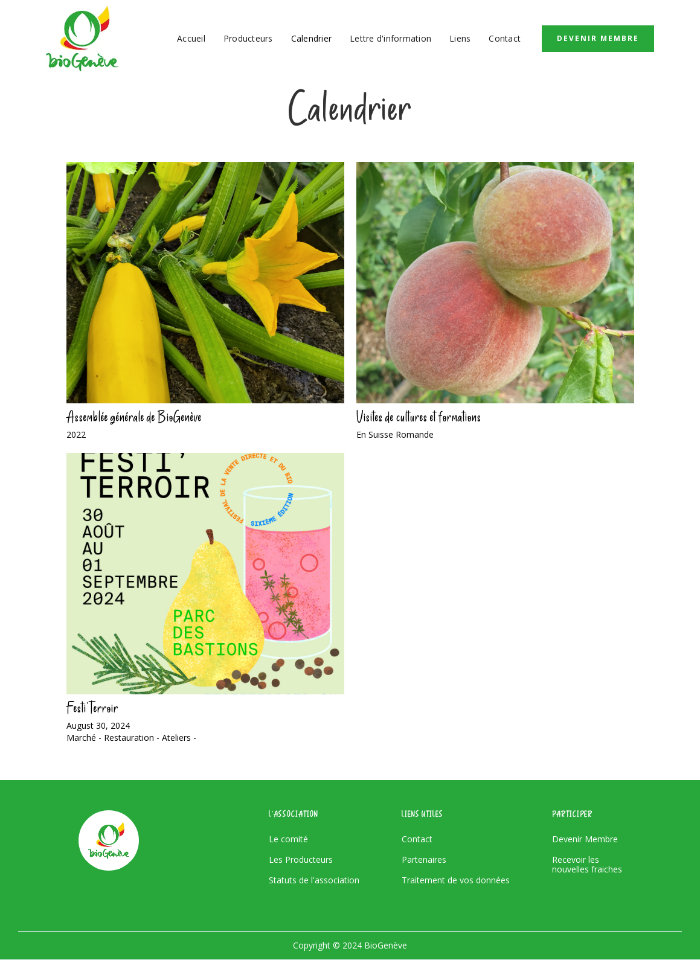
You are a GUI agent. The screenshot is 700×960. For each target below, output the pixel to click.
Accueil (191, 38)
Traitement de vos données (456, 880)
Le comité (288, 839)
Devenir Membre (598, 38)
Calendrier (311, 38)
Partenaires (424, 860)
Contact (505, 38)
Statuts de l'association (314, 880)
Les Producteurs (301, 860)
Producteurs (248, 38)
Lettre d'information (390, 38)
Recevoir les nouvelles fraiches (587, 864)
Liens (459, 38)
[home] (82, 38)
